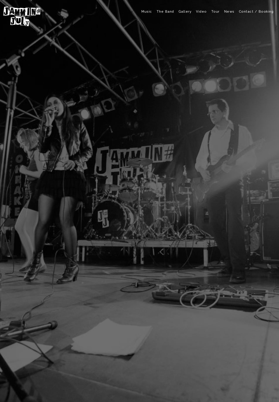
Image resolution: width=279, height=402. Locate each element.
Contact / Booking (256, 11)
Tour (215, 11)
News (229, 11)
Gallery (185, 11)
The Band (165, 11)
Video (201, 11)
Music (146, 11)
